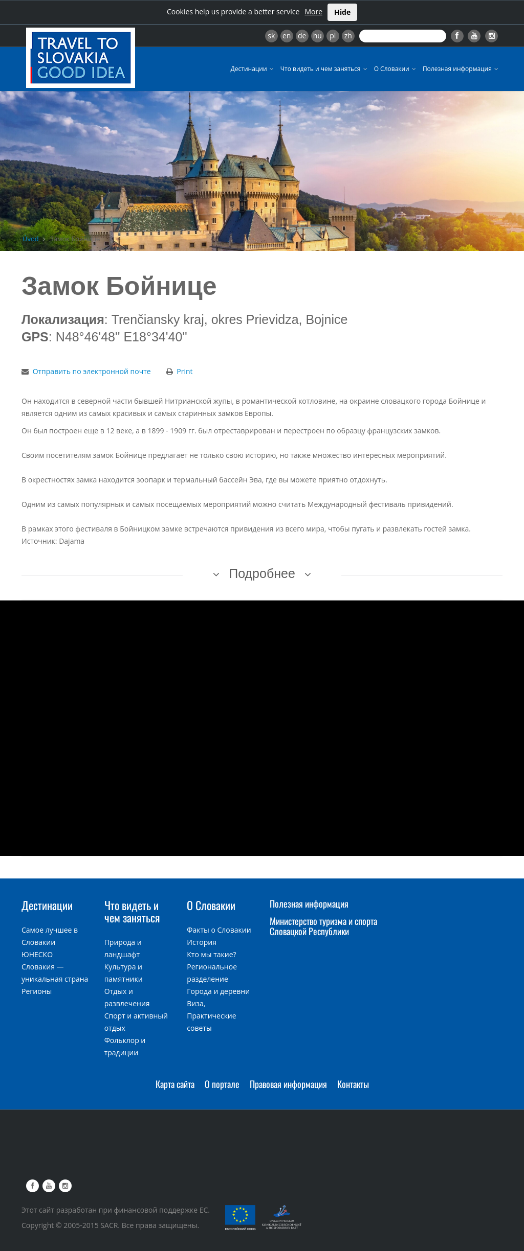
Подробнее (262, 573)
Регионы (36, 991)
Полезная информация (461, 68)
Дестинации (253, 68)
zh (348, 35)
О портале (222, 1084)
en (286, 35)
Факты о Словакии (219, 930)
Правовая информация (288, 1084)
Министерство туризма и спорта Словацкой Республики (323, 926)
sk (271, 35)
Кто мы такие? (211, 954)
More (313, 11)
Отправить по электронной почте (92, 371)
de (302, 35)
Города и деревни (218, 991)
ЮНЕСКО (37, 954)
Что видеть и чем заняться (324, 68)
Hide (342, 12)
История (201, 942)
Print (184, 371)
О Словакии (396, 68)
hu (317, 35)
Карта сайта (175, 1084)
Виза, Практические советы (211, 1016)
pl (333, 35)
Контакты (353, 1084)
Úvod (31, 238)
